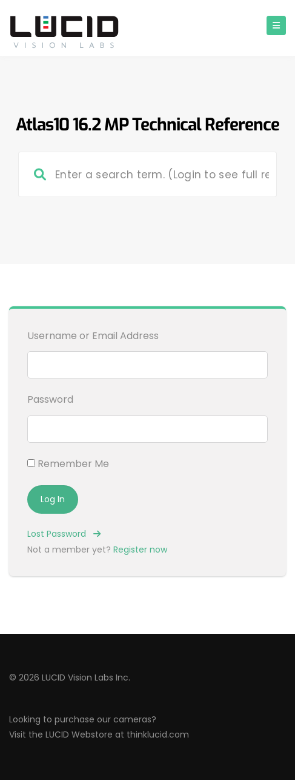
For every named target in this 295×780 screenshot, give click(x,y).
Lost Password (64, 534)
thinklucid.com (158, 734)
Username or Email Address (93, 336)
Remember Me (68, 464)
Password (50, 399)
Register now (140, 549)
